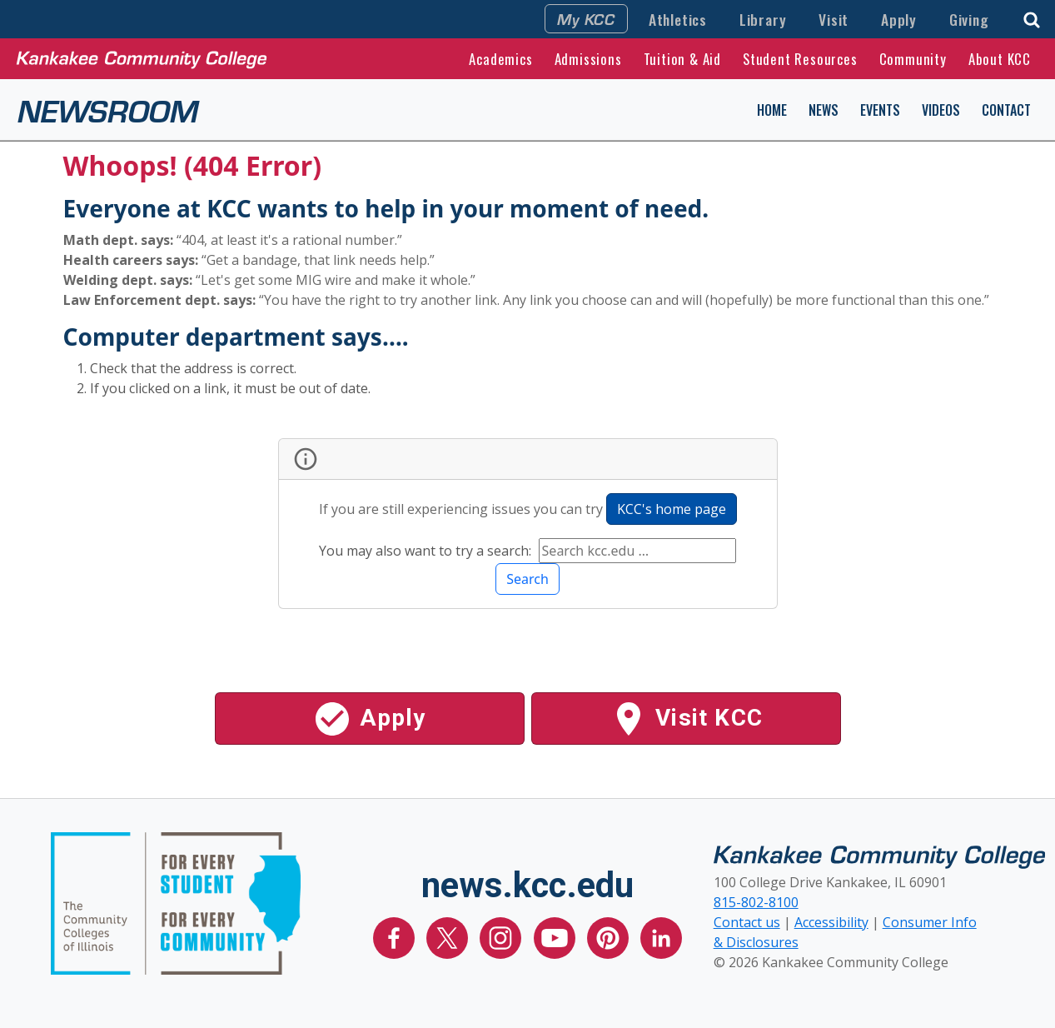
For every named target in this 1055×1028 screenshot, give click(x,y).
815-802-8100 (756, 902)
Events (880, 110)
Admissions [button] (588, 58)
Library (763, 19)
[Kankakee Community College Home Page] (141, 58)
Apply (899, 19)
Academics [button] (500, 58)
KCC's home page (671, 509)
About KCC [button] (999, 58)
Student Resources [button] (800, 58)
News (824, 110)
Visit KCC (686, 719)
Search (527, 579)
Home (772, 110)
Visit (833, 19)
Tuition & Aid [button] (682, 58)
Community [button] (913, 58)
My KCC (586, 18)
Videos (941, 110)
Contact (1006, 110)
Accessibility (831, 922)
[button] (1032, 18)
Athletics (678, 19)
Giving (969, 19)
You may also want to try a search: (427, 550)
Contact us (747, 922)
